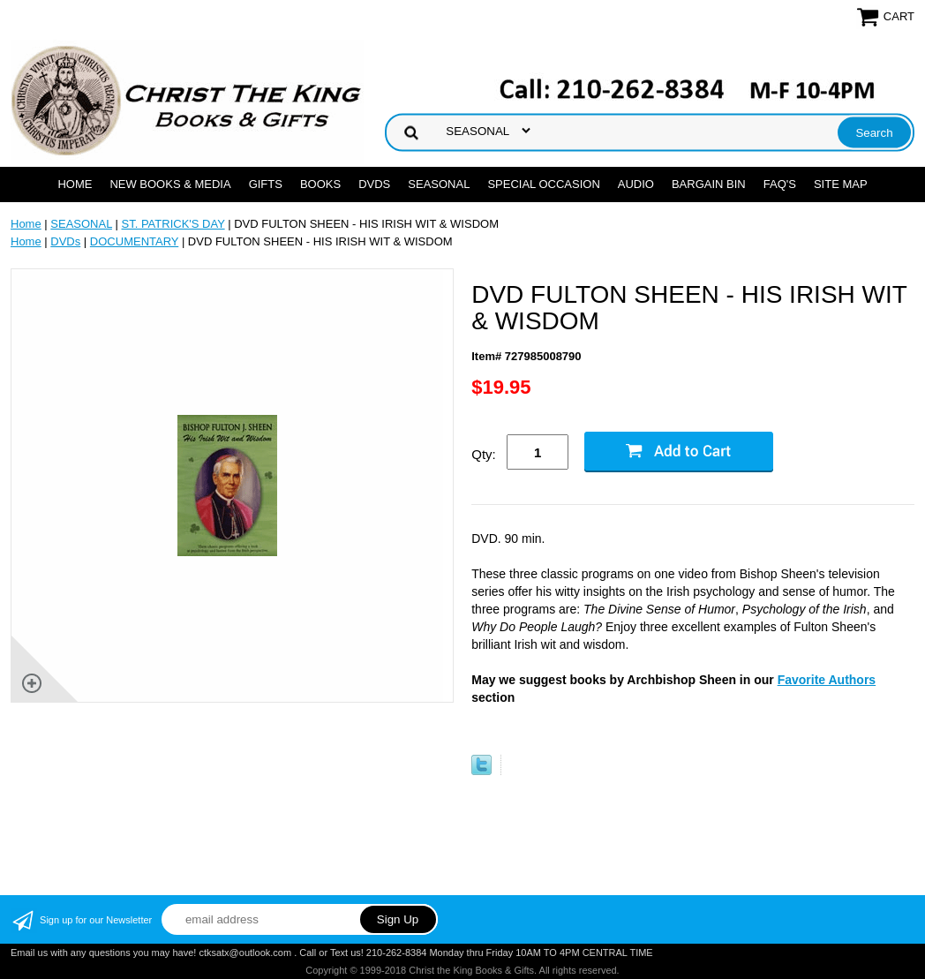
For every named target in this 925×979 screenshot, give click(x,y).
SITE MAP (841, 184)
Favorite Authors (827, 680)
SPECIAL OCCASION (543, 184)
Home (74, 184)
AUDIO (636, 184)
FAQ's (779, 184)
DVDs (374, 184)
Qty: (483, 454)
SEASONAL (439, 184)
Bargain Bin (709, 184)
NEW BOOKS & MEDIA (169, 184)
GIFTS (265, 184)
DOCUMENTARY (134, 241)
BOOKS (320, 184)
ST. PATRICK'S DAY (173, 223)
